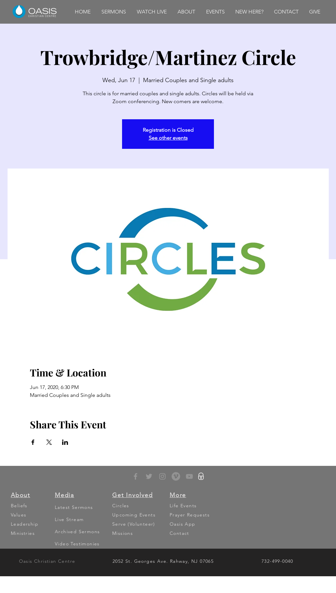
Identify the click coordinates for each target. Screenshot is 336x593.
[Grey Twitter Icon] (149, 476)
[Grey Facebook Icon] (135, 476)
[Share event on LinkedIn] (65, 442)
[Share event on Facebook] (33, 442)
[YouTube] (189, 476)
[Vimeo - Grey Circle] (176, 476)
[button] (113, 12)
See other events (168, 138)
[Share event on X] (49, 442)
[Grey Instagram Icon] (162, 476)
